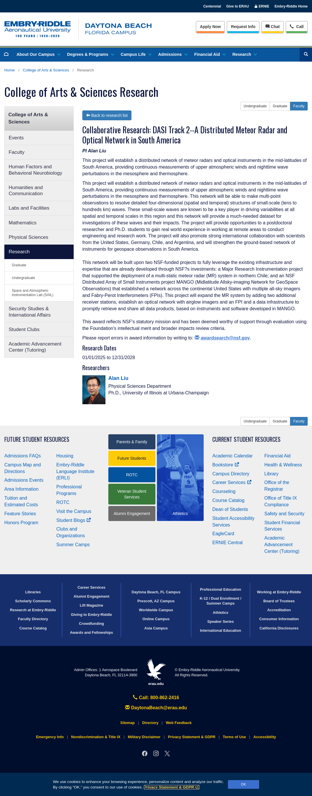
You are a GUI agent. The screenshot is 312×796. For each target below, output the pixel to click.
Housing (64, 455)
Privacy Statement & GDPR (172, 787)
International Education (220, 630)
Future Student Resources (36, 439)
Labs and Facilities (29, 208)
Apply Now (210, 26)
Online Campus (156, 619)
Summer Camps (73, 544)
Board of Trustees (279, 601)
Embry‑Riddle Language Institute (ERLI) (75, 471)
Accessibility (264, 737)
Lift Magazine (91, 605)
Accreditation (279, 610)
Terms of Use (234, 737)
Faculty (17, 152)
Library (271, 473)
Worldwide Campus (156, 610)
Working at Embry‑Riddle (279, 592)
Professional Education (220, 589)
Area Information (21, 489)
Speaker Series (220, 621)
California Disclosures (278, 628)
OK (243, 784)
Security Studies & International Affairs (30, 311)
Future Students (131, 458)
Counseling (223, 491)
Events (16, 138)
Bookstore (225, 464)
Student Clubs (24, 329)
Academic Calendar (232, 455)
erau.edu (156, 672)
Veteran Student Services (131, 494)
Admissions (172, 54)
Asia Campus (156, 628)
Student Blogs (73, 520)
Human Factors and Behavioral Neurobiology (35, 170)
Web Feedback (179, 723)
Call (296, 26)
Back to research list (107, 115)
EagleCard (223, 533)
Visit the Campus (73, 511)
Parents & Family (131, 441)
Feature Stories (20, 513)
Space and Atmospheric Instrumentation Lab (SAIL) (32, 293)
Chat (272, 26)
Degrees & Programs (90, 54)
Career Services (232, 482)
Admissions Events (23, 480)
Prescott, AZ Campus (156, 601)
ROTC (62, 502)
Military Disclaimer (144, 737)
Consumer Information (279, 619)
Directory (150, 723)
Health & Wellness (283, 464)
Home (9, 70)
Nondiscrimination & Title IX (95, 737)
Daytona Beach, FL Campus (155, 592)
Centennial (212, 6)
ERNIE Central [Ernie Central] (227, 542)
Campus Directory (230, 473)
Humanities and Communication (26, 190)
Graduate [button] (280, 106)
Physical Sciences (28, 237)
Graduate (19, 265)
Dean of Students (230, 509)
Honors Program (21, 522)
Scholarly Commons (33, 601)
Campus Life (136, 54)
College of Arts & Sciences (46, 70)
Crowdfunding (91, 623)
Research (244, 54)
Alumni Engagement (132, 513)
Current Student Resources (246, 439)
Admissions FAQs (22, 455)
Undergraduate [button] (255, 106)
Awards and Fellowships (91, 632)
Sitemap (127, 723)
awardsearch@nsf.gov (222, 337)
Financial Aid (209, 54)
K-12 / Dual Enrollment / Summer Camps (221, 600)
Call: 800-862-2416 (156, 697)
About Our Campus (38, 54)
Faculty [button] (298, 106)
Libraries (33, 592)
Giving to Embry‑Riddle (91, 614)
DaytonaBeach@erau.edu (156, 707)
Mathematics (22, 223)
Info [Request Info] (243, 26)
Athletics (220, 612)
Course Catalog (228, 500)
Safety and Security (284, 513)
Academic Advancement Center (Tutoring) (35, 347)
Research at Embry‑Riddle (33, 610)
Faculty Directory (33, 619)
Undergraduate (23, 278)
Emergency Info (50, 737)
